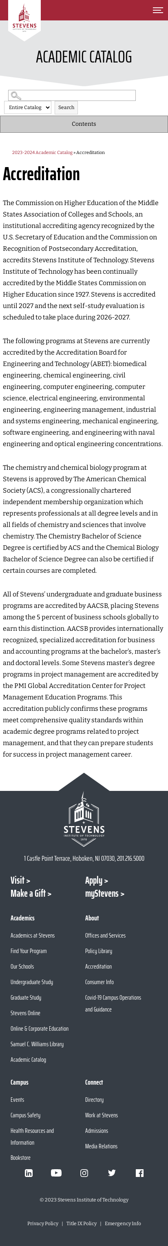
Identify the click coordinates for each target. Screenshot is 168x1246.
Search (66, 107)
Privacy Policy (42, 1223)
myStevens (102, 893)
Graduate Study (26, 997)
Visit (17, 880)
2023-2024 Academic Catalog (42, 152)
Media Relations (101, 1146)
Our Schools (22, 966)
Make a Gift (28, 893)
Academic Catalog (28, 1059)
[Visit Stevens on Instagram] (84, 1173)
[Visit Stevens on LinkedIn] (29, 1173)
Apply (93, 880)
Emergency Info (123, 1223)
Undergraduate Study (32, 982)
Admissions (96, 1130)
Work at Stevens (101, 1115)
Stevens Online (25, 1013)
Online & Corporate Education (40, 1028)
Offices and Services (105, 935)
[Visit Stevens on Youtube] (56, 1173)
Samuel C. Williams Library (37, 1044)
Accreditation (98, 966)
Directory (94, 1099)
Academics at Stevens (33, 935)
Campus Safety (25, 1115)
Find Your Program (29, 951)
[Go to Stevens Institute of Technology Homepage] (84, 819)
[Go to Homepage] (24, 20)
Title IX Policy (81, 1223)
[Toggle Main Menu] (158, 10)
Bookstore (21, 1157)
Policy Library (98, 951)
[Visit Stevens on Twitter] (112, 1173)
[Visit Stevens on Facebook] (139, 1173)
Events (17, 1099)
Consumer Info (99, 982)
